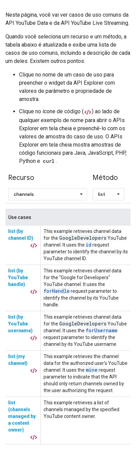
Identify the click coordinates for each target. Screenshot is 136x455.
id (88, 244)
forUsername (102, 330)
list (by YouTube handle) (18, 277)
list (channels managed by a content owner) (22, 416)
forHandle (57, 291)
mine (92, 370)
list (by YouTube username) (20, 323)
